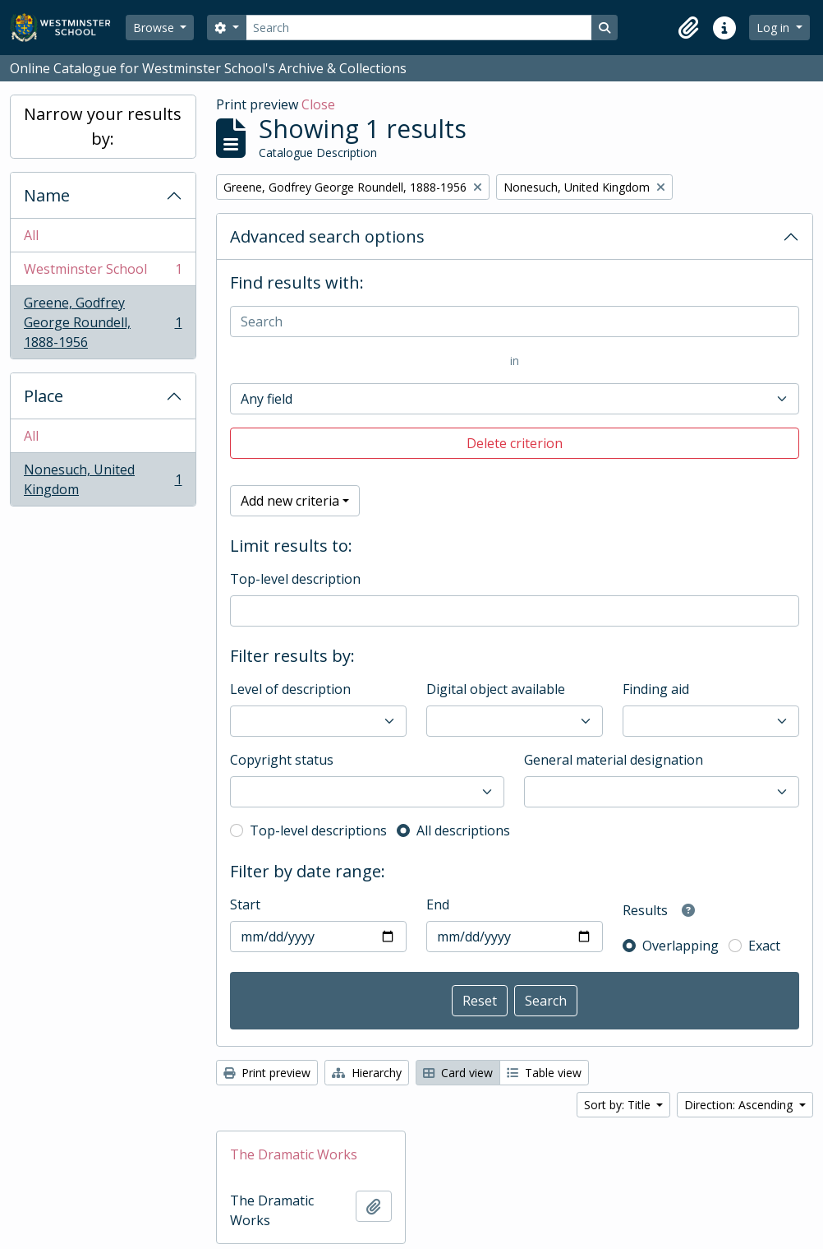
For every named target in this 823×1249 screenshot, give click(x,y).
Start (245, 904)
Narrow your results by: (103, 126)
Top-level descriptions (318, 830)
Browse (155, 27)
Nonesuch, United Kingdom (102, 479)
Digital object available (495, 689)
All (31, 235)
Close (318, 104)
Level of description (290, 689)
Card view (458, 1072)
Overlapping (680, 946)
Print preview (266, 1072)
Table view (544, 1072)
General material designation (613, 760)
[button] (688, 28)
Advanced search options (327, 236)
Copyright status (281, 760)
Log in (774, 27)
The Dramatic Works (293, 1154)
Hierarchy (367, 1072)
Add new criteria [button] (290, 501)
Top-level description (295, 579)
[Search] (419, 27)
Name (47, 195)
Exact (764, 946)
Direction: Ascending (740, 1105)
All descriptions (463, 830)
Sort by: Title (619, 1105)
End (437, 904)
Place (43, 396)
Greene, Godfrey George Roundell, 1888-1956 (102, 322)
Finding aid (656, 689)
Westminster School (102, 272)
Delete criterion (515, 443)
